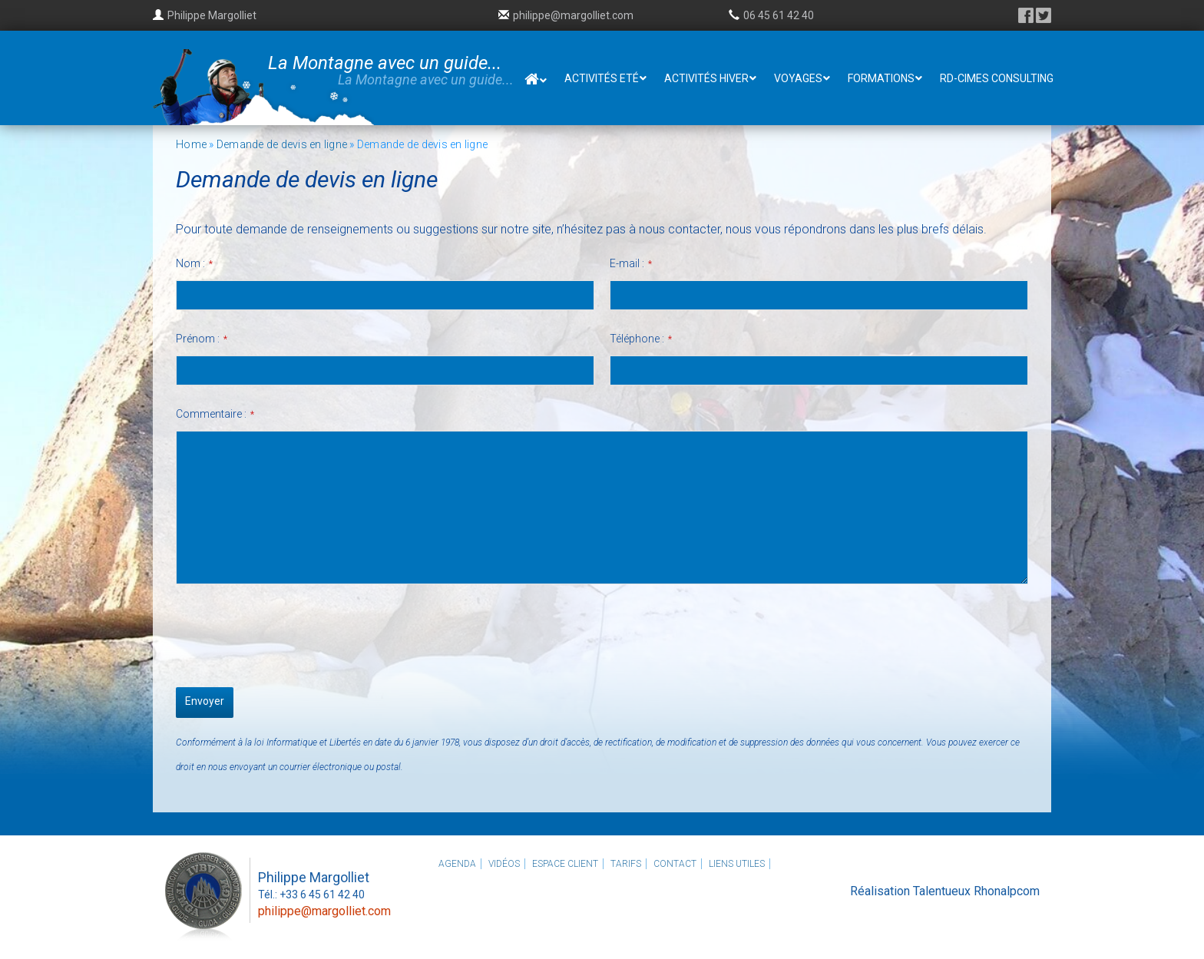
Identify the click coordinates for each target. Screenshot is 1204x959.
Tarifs (625, 863)
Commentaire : (215, 414)
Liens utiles (737, 863)
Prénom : (201, 338)
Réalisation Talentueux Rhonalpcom (945, 891)
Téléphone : (641, 338)
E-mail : (631, 263)
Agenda (457, 863)
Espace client (565, 863)
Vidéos (504, 863)
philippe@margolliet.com (573, 15)
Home (191, 144)
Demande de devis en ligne (282, 144)
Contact (674, 863)
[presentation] (292, 632)
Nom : (194, 263)
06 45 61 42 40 (778, 15)
